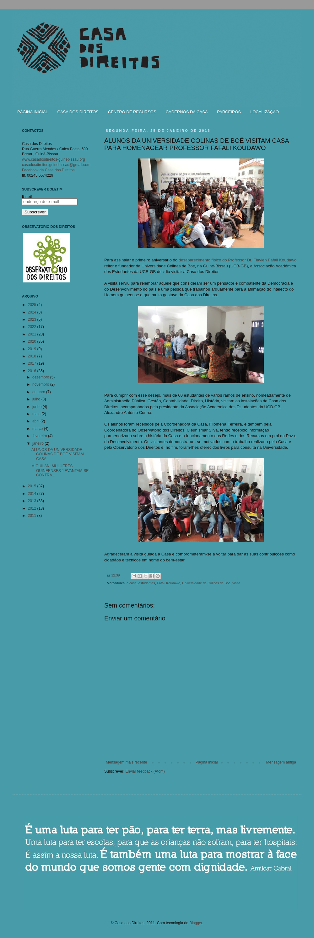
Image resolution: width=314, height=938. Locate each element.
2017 (32, 363)
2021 (32, 334)
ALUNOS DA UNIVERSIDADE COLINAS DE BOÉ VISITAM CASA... (57, 454)
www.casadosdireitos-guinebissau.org (53, 159)
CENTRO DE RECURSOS (132, 112)
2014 (32, 493)
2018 (32, 356)
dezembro (41, 377)
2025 (32, 305)
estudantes (146, 583)
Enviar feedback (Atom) (145, 771)
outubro (39, 392)
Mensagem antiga (281, 762)
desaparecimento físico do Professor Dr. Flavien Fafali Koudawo (237, 260)
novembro (41, 384)
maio (36, 414)
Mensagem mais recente (126, 762)
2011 (32, 515)
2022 (32, 326)
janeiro (38, 443)
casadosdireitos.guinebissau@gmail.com (56, 165)
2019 (32, 349)
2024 (32, 312)
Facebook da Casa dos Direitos (48, 170)
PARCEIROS (229, 112)
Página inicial (207, 762)
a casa (132, 583)
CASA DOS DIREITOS (78, 112)
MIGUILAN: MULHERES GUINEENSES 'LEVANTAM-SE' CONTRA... (60, 470)
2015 (32, 486)
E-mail (27, 196)
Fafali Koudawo (168, 583)
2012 (32, 508)
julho (36, 399)
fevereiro (40, 436)
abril (36, 421)
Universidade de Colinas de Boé (206, 583)
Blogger (195, 923)
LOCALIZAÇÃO (264, 112)
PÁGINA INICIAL (32, 112)
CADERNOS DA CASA (187, 112)
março (38, 428)
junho (37, 407)
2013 (32, 501)
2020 (32, 341)
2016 (32, 371)
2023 (32, 319)
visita (236, 583)
